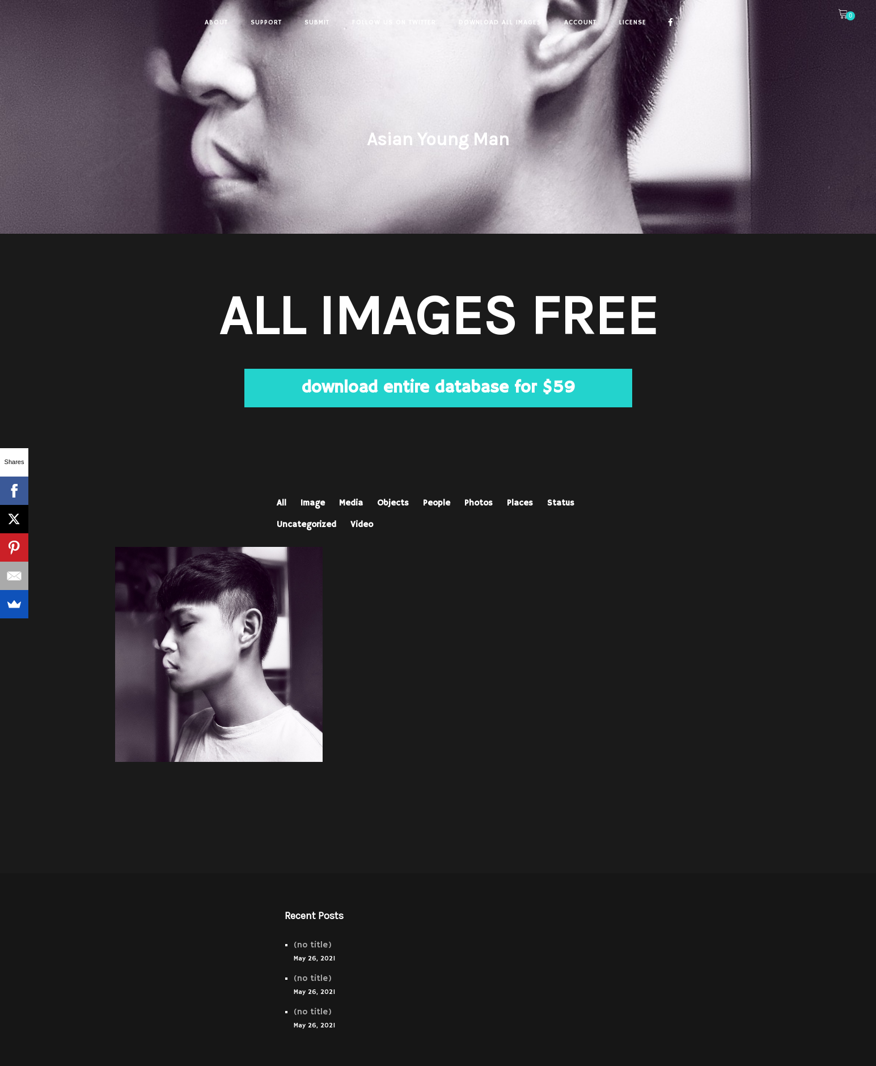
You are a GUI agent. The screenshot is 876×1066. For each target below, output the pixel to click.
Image (313, 503)
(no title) (313, 944)
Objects (393, 503)
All (281, 503)
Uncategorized (306, 524)
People (436, 503)
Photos (478, 503)
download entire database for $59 (438, 387)
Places (520, 503)
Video (361, 524)
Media (351, 503)
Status (560, 503)
